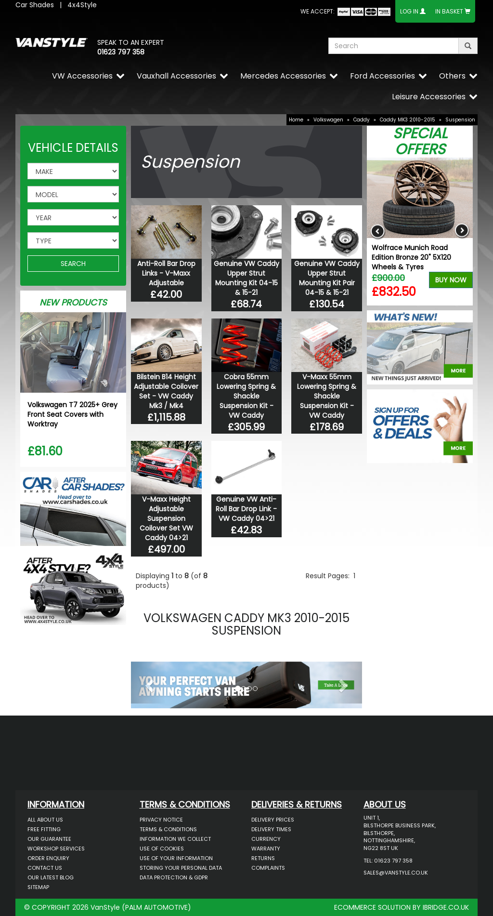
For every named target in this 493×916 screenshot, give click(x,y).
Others (452, 75)
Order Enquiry (48, 858)
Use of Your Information (176, 858)
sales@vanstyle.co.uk (395, 872)
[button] (148, 683)
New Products (73, 302)
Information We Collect (175, 839)
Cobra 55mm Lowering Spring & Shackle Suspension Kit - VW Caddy (246, 396)
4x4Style (82, 5)
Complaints (268, 868)
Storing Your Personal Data (181, 868)
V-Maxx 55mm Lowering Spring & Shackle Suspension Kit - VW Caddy (326, 396)
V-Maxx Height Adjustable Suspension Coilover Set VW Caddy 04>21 (166, 518)
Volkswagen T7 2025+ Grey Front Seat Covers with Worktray (72, 414)
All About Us (45, 819)
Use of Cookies (162, 848)
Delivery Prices (272, 819)
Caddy (361, 119)
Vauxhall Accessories (176, 75)
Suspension (460, 119)
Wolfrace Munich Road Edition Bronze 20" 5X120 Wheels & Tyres (411, 257)
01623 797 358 (120, 52)
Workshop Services (56, 848)
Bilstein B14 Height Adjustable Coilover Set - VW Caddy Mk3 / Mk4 (166, 391)
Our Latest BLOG (50, 877)
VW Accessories (82, 75)
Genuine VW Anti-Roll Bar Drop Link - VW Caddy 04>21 (246, 508)
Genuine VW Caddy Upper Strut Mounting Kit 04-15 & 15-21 (246, 278)
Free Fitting (44, 829)
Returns (263, 858)
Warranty (265, 848)
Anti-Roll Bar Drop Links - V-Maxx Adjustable (166, 273)
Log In (409, 11)
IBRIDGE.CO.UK (446, 907)
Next (462, 231)
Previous (377, 231)
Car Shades (34, 5)
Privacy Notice (161, 819)
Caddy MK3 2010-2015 (407, 119)
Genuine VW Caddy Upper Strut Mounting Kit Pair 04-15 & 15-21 (327, 278)
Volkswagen (328, 119)
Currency (266, 839)
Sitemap (38, 887)
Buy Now (451, 280)
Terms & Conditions (168, 829)
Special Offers (420, 141)
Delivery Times (271, 829)
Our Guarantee (49, 839)
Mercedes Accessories (283, 75)
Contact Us (44, 868)
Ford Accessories (382, 75)
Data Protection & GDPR (174, 877)
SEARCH (73, 263)
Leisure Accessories (429, 96)
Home (296, 119)
